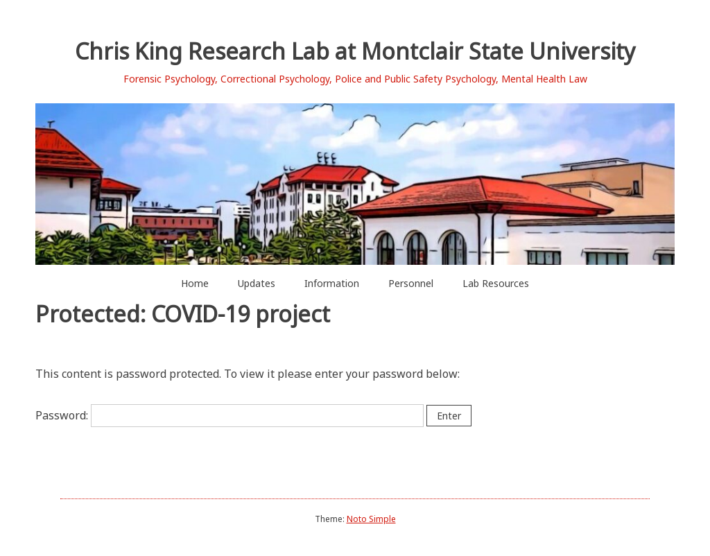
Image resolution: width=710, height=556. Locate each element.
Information (331, 283)
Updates (256, 283)
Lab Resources (495, 283)
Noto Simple (371, 519)
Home (195, 283)
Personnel (410, 283)
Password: (229, 415)
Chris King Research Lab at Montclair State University (355, 51)
